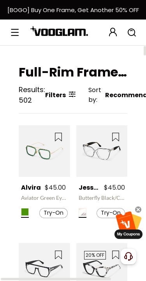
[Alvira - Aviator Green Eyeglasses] (44, 151)
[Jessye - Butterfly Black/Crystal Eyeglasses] (102, 151)
